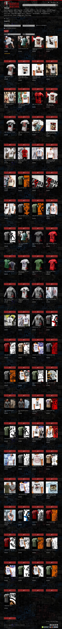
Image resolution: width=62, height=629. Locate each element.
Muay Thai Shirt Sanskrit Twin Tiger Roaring (8, 300)
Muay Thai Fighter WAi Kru (37, 215)
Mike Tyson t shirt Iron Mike (9, 132)
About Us (5, 624)
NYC (35, 11)
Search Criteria (6, 23)
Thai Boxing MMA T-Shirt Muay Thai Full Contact (37, 439)
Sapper (54, 10)
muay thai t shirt (7, 327)
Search (7, 18)
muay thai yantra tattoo (22, 382)
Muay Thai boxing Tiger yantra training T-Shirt (50, 160)
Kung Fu (25, 11)
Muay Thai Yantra (7, 354)
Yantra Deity (34, 522)
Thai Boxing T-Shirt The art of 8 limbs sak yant (9, 467)
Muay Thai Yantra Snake (9, 382)
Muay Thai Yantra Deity (22, 354)
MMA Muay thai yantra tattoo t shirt (22, 160)
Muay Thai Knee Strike (8, 243)
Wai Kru (19, 522)
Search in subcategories (42, 25)
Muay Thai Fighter (35, 187)
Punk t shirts (7, 13)
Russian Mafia (36, 13)
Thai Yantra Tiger (49, 466)
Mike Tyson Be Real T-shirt (51, 76)
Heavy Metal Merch (16, 13)
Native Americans (45, 13)
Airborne (49, 10)
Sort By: (5, 34)
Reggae (44, 11)
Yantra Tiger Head (21, 577)
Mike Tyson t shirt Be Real (37, 104)
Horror (24, 13)
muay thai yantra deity (36, 354)
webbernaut (10, 627)
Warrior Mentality (8, 10)
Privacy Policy (24, 625)
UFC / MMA (26, 10)
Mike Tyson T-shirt (35, 132)
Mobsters (29, 13)
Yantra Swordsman (22, 549)
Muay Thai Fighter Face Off (23, 215)
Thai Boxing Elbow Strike (9, 438)
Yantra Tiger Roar (35, 577)
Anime (20, 11)
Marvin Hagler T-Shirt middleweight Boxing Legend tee (36, 77)
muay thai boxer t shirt (36, 160)
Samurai (16, 11)
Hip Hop (39, 11)
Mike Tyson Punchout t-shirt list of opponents (23, 105)
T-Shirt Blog (28, 15)
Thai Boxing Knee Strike (22, 438)
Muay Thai (20, 10)
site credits (5, 627)
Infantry (6, 11)
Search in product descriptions (10, 28)
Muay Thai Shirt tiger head (37, 299)
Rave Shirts (49, 11)
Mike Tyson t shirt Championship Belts (50, 105)
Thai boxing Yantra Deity (23, 466)
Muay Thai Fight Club (22, 187)
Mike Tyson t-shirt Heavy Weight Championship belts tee (51, 133)
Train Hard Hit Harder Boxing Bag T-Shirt (8, 522)
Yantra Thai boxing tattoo (51, 549)
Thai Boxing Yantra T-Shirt (37, 466)
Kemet (14, 15)
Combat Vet (33, 10)
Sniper (44, 10)
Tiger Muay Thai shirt (8, 494)
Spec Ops (39, 10)
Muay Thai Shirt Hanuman (9, 271)
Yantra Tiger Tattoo (50, 577)
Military (11, 11)
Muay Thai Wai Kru (49, 327)
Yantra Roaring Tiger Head (9, 549)
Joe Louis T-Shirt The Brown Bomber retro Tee (51, 49)
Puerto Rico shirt (8, 15)
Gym (15, 10)
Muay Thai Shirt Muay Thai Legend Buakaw (23, 272)
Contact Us (17, 624)
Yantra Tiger (6, 577)
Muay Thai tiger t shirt (36, 327)
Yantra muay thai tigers (50, 522)
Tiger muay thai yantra (22, 494)
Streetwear (30, 11)
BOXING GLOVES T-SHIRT (9, 48)
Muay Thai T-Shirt (21, 327)
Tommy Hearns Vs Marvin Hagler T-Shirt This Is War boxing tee (51, 495)
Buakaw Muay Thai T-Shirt (23, 48)
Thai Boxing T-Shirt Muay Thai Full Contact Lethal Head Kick (51, 439)
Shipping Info (11, 624)
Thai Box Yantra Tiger (50, 410)
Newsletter (23, 624)
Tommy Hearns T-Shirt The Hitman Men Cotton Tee (37, 495)
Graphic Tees (20, 15)
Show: (24, 34)
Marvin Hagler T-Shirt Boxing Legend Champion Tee (23, 77)
